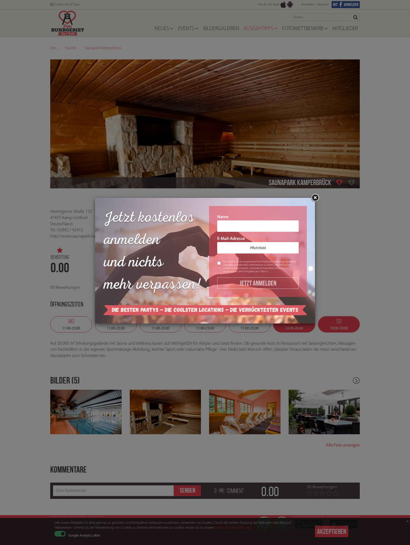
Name (258, 223)
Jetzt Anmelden (257, 283)
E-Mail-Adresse (258, 245)
